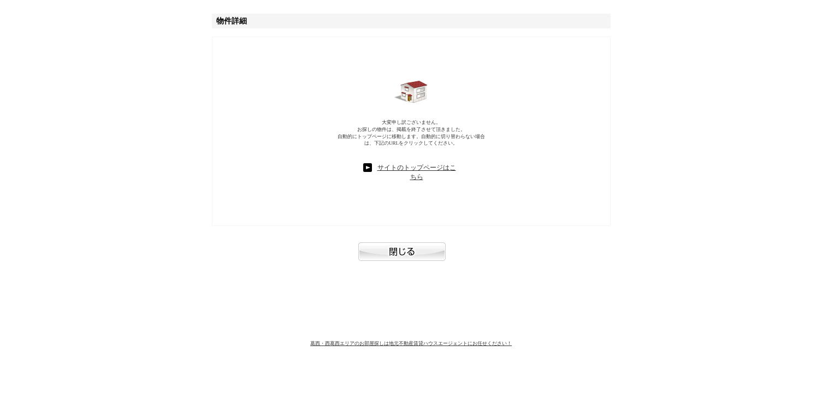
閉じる (411, 257)
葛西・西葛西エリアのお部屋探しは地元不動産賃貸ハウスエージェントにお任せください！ (411, 343)
